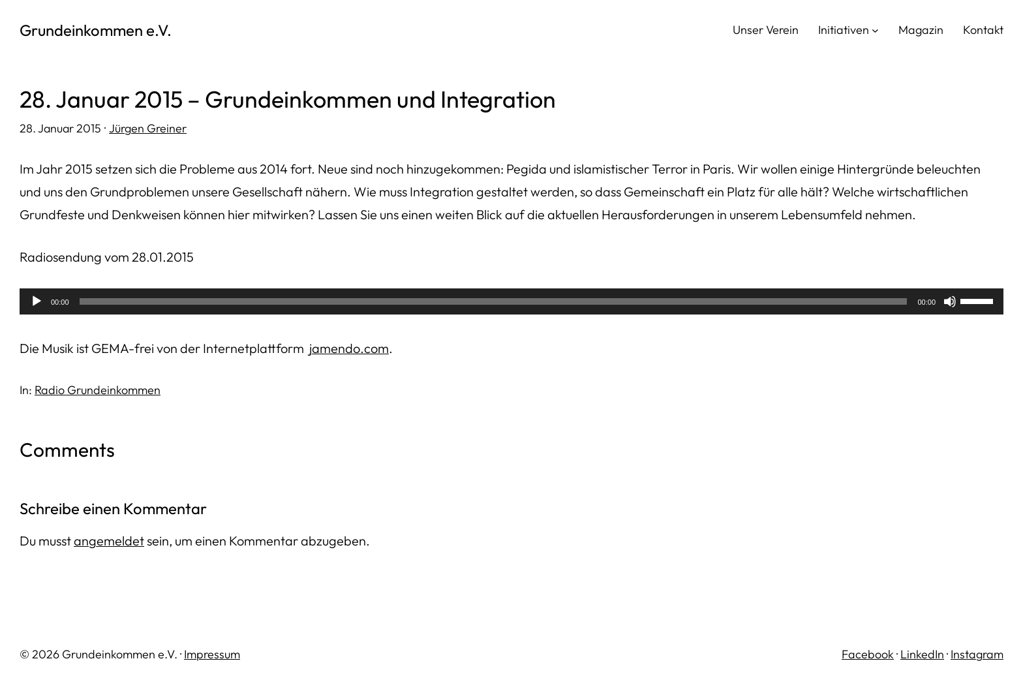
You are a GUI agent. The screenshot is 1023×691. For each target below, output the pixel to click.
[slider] (494, 301)
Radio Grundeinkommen (97, 389)
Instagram (977, 654)
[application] (511, 301)
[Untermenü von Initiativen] (875, 29)
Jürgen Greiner (148, 128)
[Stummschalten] (949, 301)
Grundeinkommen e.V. (96, 30)
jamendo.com (349, 348)
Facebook (868, 654)
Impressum (212, 654)
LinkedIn (922, 654)
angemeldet (109, 540)
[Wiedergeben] (36, 301)
